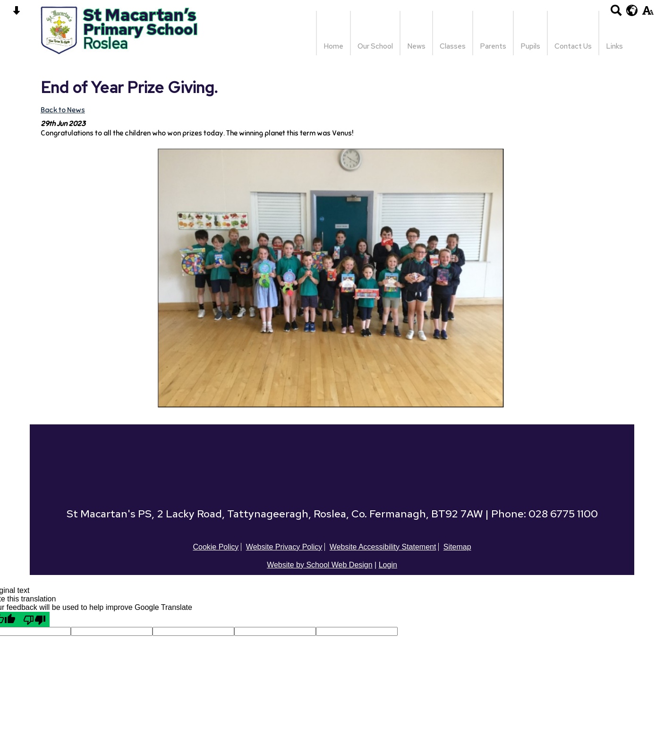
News (416, 46)
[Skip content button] (16, 13)
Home (333, 46)
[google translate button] (632, 10)
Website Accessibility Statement (383, 547)
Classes (453, 46)
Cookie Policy (215, 547)
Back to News (63, 109)
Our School (375, 46)
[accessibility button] (648, 13)
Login (388, 565)
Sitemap (457, 547)
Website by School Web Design (320, 565)
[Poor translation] (34, 619)
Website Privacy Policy (284, 547)
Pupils (530, 46)
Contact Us (573, 46)
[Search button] (616, 13)
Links (614, 46)
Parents (493, 46)
